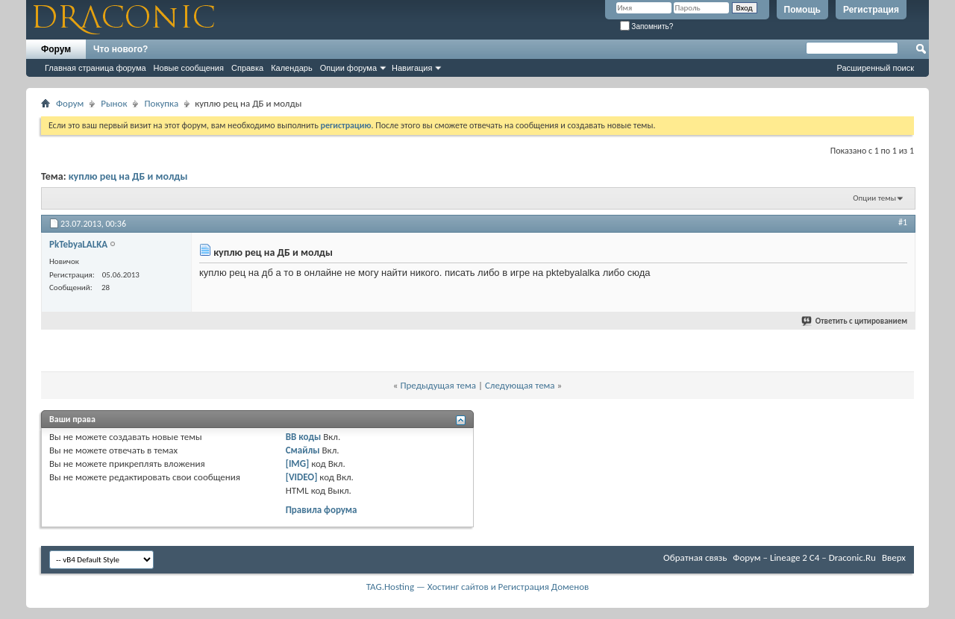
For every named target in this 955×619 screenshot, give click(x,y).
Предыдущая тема (438, 385)
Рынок (114, 103)
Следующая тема (520, 385)
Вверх (894, 557)
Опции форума (348, 67)
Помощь (802, 9)
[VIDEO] (302, 477)
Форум (56, 49)
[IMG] (298, 463)
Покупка (161, 103)
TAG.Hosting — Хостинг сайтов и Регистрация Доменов (477, 586)
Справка (247, 67)
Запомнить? (647, 26)
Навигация (412, 67)
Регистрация (871, 9)
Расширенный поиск (875, 67)
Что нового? (120, 49)
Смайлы (303, 450)
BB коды (304, 436)
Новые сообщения (189, 67)
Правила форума (321, 509)
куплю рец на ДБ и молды (128, 176)
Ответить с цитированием (855, 321)
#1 (902, 222)
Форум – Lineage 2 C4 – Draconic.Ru (804, 557)
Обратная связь (695, 557)
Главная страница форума (95, 67)
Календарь (292, 67)
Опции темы (874, 198)
